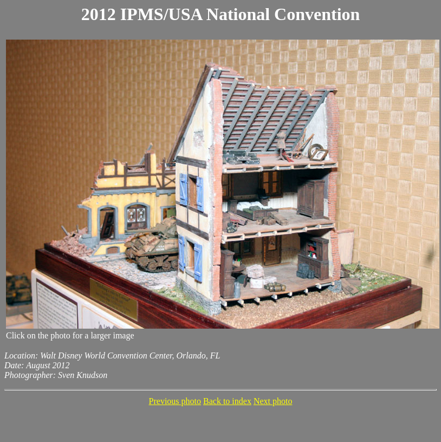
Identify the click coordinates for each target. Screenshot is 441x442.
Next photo (273, 401)
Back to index (227, 401)
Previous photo (175, 401)
